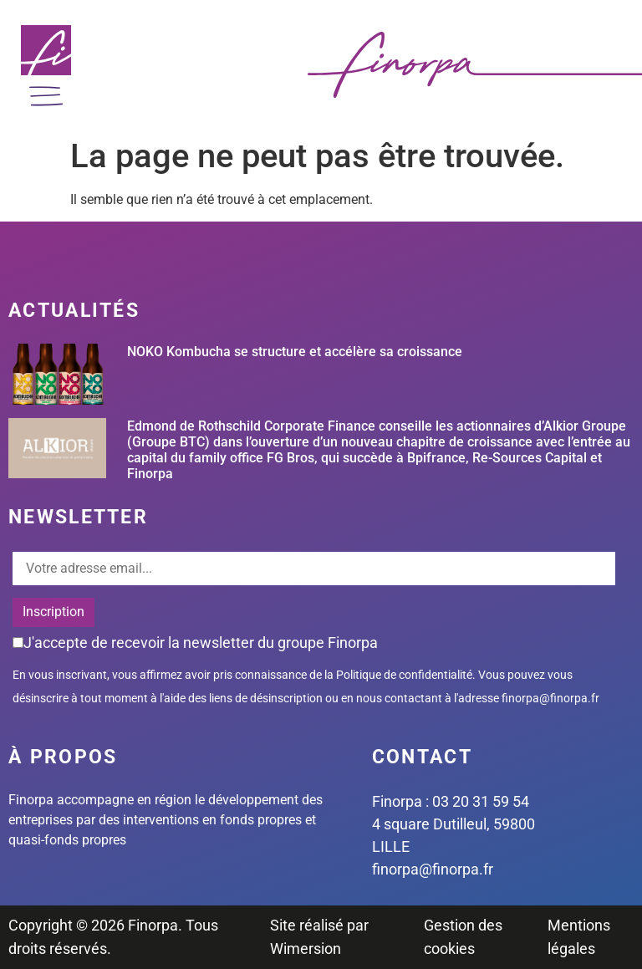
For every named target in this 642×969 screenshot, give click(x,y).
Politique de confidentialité (404, 674)
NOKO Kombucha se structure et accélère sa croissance (294, 352)
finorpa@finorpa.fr (550, 698)
